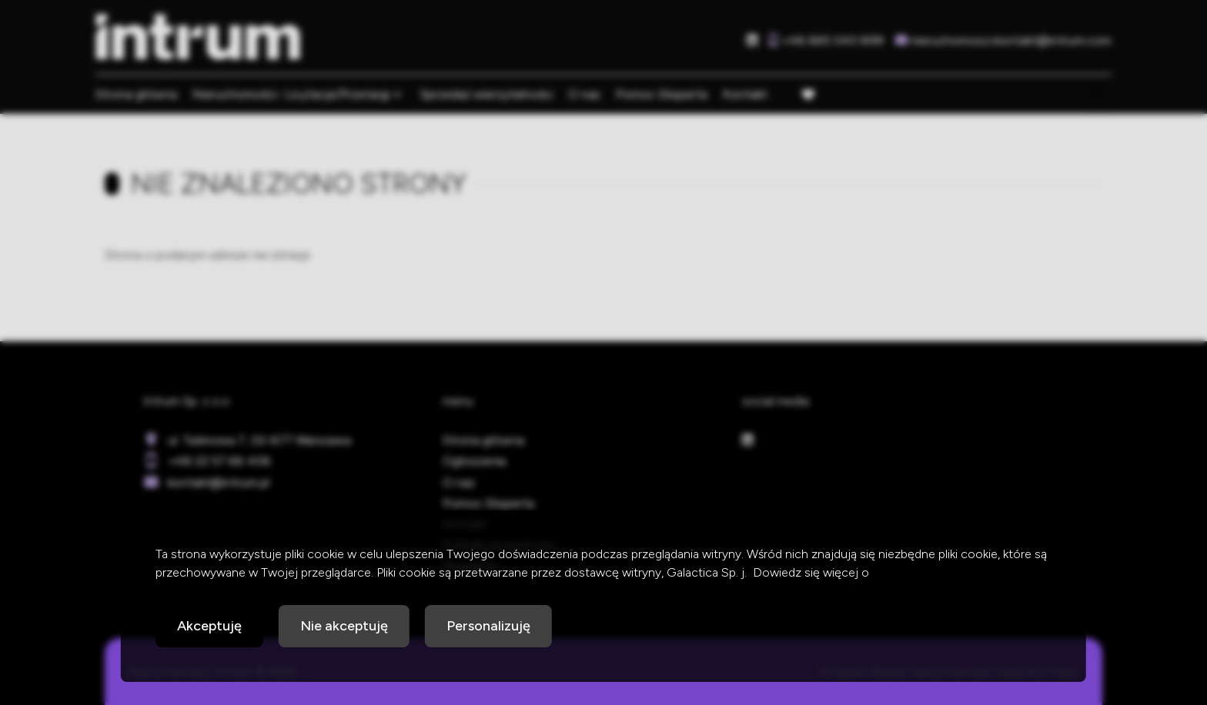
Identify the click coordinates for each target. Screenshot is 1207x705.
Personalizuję (488, 625)
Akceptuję (209, 625)
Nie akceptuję (344, 625)
